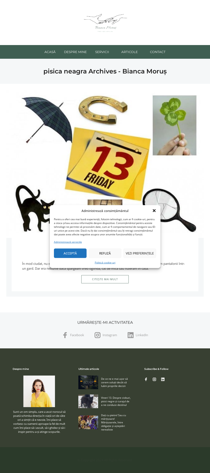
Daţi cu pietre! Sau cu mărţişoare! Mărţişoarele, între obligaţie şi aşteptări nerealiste (113, 422)
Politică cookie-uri (105, 262)
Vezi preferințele (140, 253)
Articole (129, 52)
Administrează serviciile (68, 242)
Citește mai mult (105, 279)
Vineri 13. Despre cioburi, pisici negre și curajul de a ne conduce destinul (116, 401)
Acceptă (70, 253)
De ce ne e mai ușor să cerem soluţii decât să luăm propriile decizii (114, 382)
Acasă (50, 52)
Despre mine (75, 52)
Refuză (105, 253)
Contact (158, 52)
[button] (154, 211)
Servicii (102, 52)
